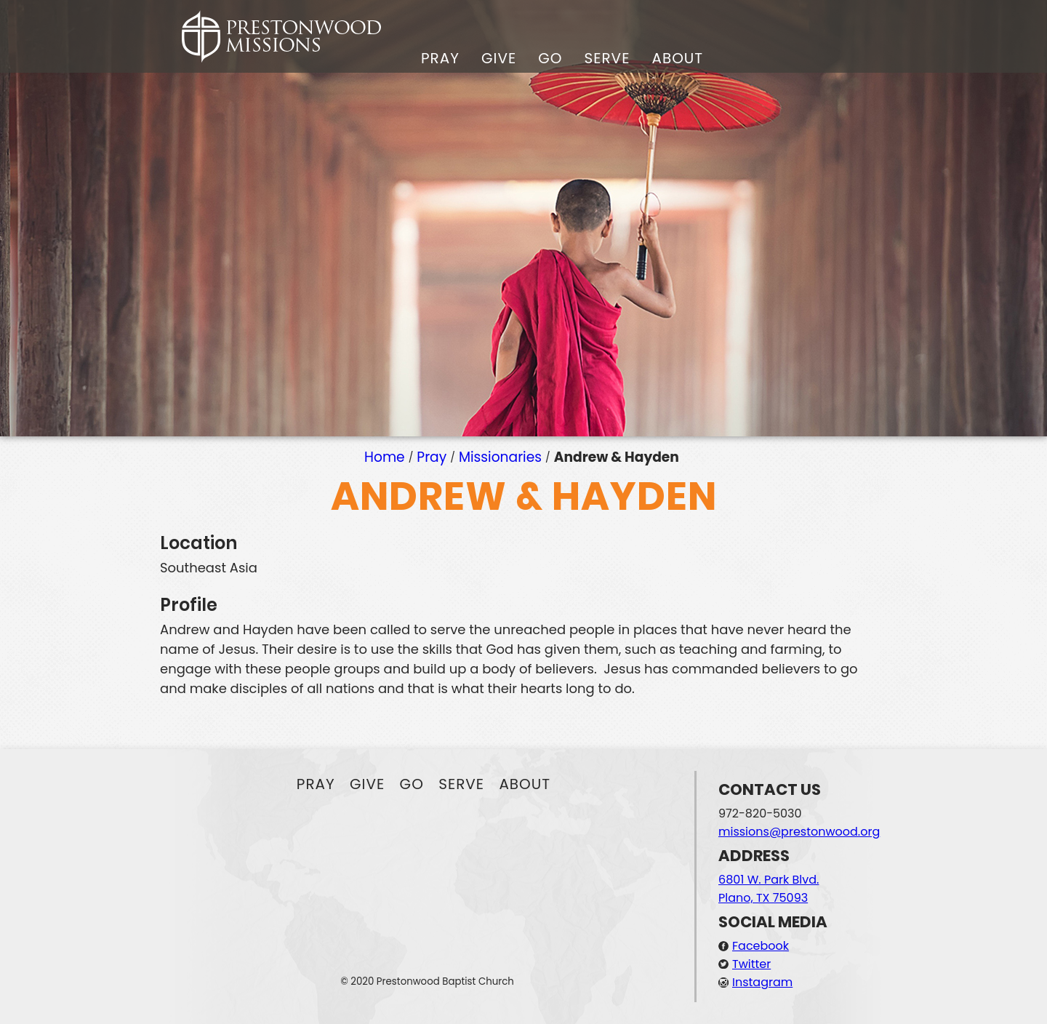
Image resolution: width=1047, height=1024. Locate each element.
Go (550, 58)
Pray (440, 58)
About (677, 58)
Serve (607, 58)
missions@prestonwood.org (799, 831)
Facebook (760, 945)
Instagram (762, 982)
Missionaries (500, 457)
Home (384, 457)
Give (498, 58)
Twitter (751, 964)
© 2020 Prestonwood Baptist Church (427, 981)
